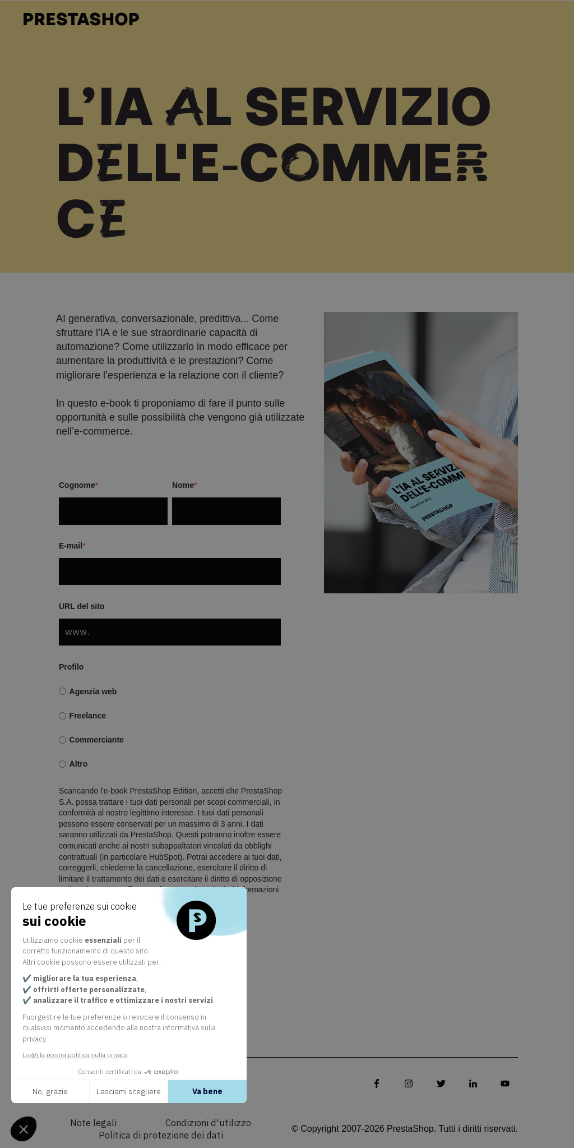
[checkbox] (170, 728)
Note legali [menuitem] (93, 1123)
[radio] (170, 691)
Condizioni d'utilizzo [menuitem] (208, 1123)
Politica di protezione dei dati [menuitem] (161, 1135)
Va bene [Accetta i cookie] (207, 1091)
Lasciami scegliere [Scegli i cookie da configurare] (128, 1091)
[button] (23, 1128)
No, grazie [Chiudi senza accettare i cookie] (50, 1091)
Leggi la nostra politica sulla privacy (75, 1054)
